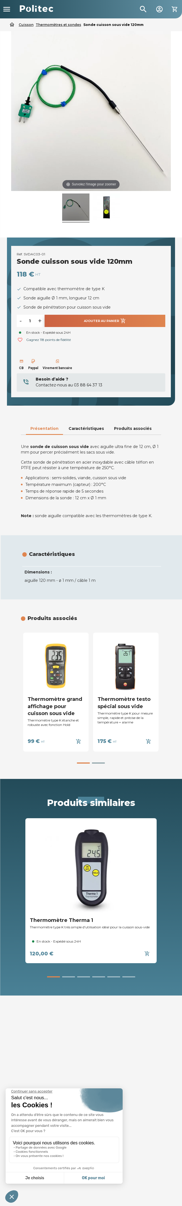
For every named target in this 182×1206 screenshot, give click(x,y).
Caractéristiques (86, 428)
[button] (83, 763)
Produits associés (133, 428)
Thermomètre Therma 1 (61, 920)
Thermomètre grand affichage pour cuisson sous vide (55, 706)
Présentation (44, 428)
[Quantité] (29, 320)
